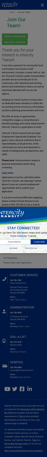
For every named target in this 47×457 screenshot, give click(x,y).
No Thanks (13, 248)
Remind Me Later (31, 248)
